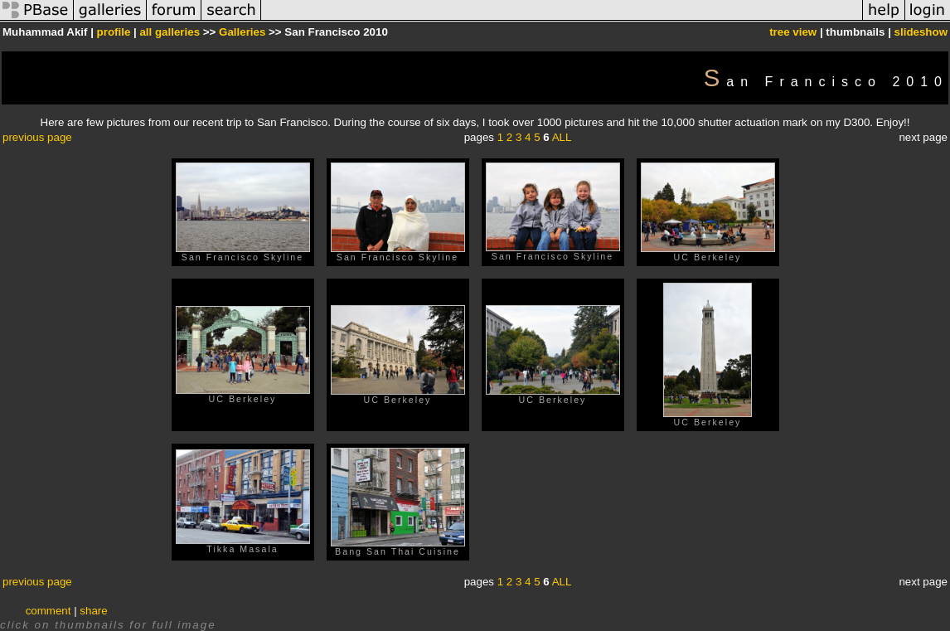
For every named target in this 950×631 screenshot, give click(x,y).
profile (114, 32)
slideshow (921, 32)
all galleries (169, 32)
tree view (793, 32)
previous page (37, 137)
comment (48, 610)
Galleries (242, 32)
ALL (562, 137)
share (93, 610)
